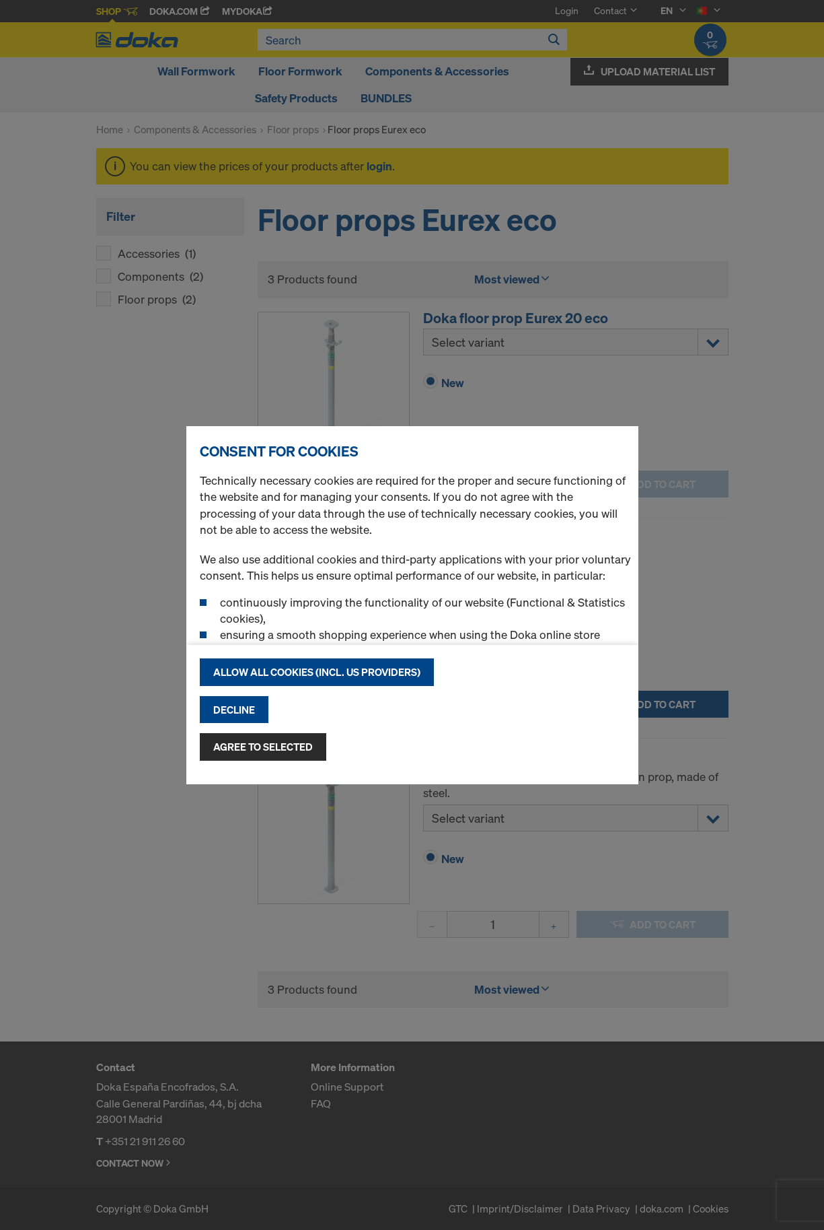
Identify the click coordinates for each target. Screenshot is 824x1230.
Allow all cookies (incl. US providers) (316, 672)
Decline (234, 709)
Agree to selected (263, 746)
